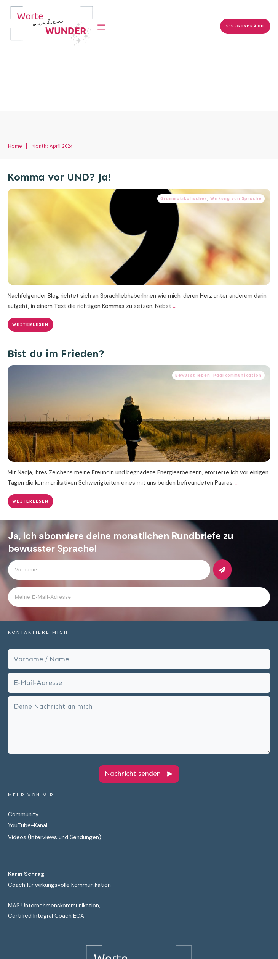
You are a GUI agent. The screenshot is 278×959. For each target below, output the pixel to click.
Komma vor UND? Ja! (59, 118)
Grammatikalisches (183, 139)
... (174, 247)
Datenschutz (158, 947)
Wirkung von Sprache (236, 139)
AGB (253, 947)
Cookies (230, 947)
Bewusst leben (192, 316)
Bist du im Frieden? (56, 295)
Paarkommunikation (237, 316)
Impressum (197, 947)
